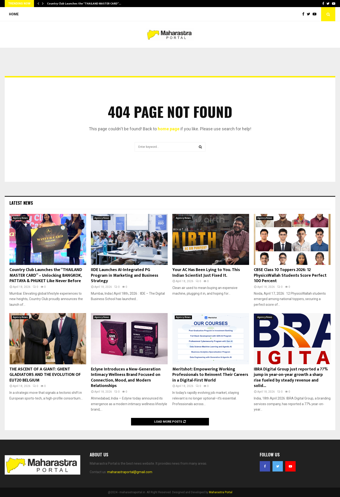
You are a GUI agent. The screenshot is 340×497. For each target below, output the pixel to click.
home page (168, 128)
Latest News (21, 203)
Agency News (20, 218)
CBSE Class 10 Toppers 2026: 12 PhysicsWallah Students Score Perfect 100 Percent (290, 275)
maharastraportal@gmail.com (129, 472)
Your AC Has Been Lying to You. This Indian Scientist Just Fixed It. (206, 272)
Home (14, 14)
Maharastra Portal (220, 492)
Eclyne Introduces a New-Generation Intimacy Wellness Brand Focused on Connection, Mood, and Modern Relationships (126, 377)
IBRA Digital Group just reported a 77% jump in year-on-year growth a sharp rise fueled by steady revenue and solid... (291, 377)
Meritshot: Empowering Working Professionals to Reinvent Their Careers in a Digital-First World (210, 375)
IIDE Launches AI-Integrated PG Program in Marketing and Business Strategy (124, 275)
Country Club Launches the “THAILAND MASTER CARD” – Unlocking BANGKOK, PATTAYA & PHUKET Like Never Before (45, 275)
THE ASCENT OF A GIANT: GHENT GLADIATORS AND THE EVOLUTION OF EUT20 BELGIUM (45, 375)
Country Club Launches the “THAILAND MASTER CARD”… (84, 3)
